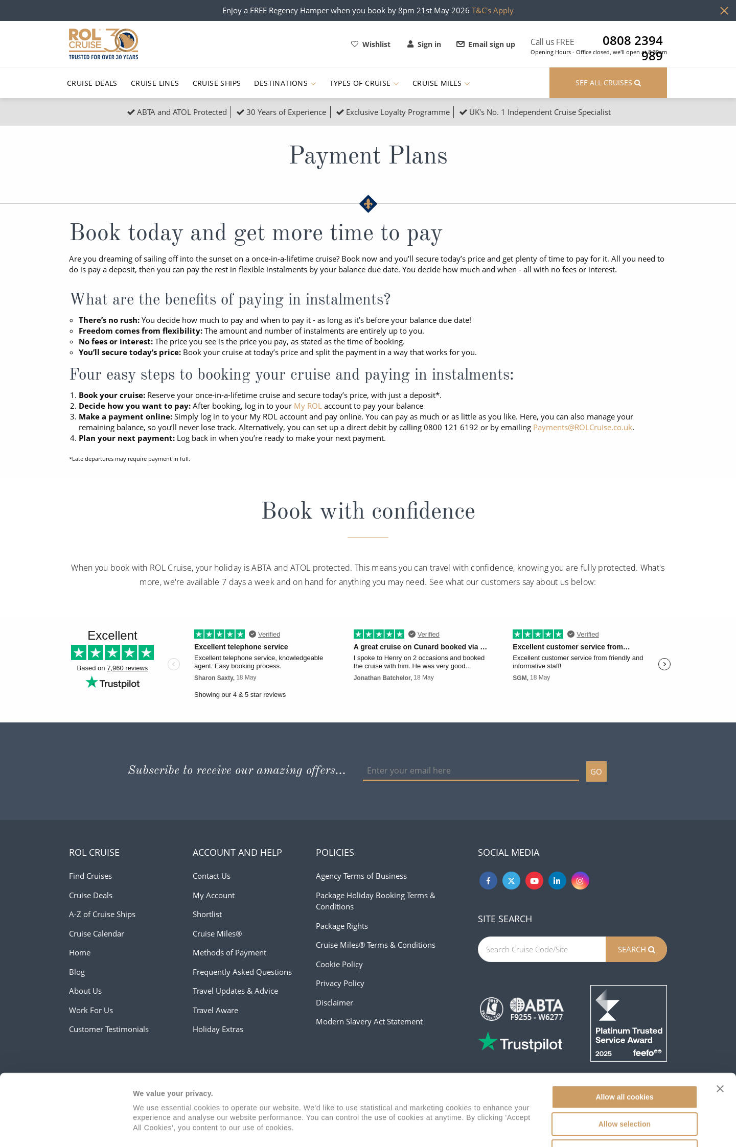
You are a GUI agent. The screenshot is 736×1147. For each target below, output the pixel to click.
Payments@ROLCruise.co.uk (582, 427)
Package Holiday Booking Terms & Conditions (375, 901)
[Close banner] (720, 1021)
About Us (85, 991)
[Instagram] (580, 880)
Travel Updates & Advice (235, 991)
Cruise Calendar (96, 933)
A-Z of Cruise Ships (102, 914)
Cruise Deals (92, 83)
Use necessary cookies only (624, 1084)
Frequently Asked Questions (242, 972)
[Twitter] (511, 880)
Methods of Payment (229, 952)
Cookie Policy (339, 964)
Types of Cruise (364, 83)
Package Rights (342, 926)
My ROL (308, 406)
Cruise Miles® (217, 933)
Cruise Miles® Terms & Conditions (375, 945)
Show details (517, 1127)
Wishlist (370, 44)
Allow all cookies (624, 1030)
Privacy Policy (340, 983)
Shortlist (207, 914)
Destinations (285, 83)
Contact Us (212, 876)
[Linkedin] (557, 880)
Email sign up (486, 44)
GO (596, 771)
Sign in (424, 44)
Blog (77, 972)
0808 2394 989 (633, 40)
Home (79, 952)
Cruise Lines (155, 83)
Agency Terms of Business (361, 876)
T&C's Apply (493, 10)
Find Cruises (90, 876)
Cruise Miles (441, 83)
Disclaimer (334, 1002)
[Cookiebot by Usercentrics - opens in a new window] (66, 1127)
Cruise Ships (217, 83)
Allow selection (625, 1057)
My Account (214, 895)
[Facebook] (488, 880)
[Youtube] (534, 880)
